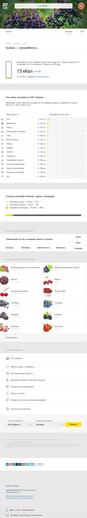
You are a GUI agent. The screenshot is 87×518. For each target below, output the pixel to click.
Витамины (26, 248)
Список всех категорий (18, 409)
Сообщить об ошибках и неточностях (26, 515)
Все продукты (14, 358)
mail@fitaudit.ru (30, 490)
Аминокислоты (43, 248)
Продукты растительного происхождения (26, 400)
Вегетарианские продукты (19, 373)
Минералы (60, 248)
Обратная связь (13, 492)
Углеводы (78, 248)
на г (38, 71)
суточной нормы (42, 77)
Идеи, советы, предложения (21, 510)
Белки (78, 237)
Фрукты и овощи (15, 393)
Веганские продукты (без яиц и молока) (25, 380)
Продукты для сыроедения (20, 386)
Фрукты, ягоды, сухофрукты (20, 366)
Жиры (78, 243)
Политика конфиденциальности (19, 496)
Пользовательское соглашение (19, 498)
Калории (9, 248)
